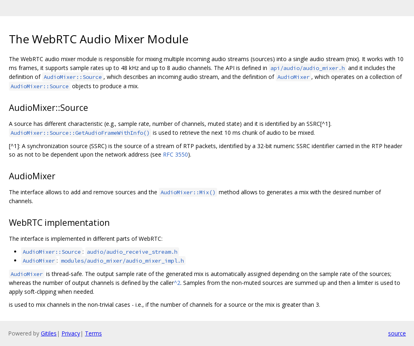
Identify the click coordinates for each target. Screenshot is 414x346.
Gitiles (49, 333)
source (397, 333)
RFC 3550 (175, 154)
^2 (177, 283)
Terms (93, 333)
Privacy (70, 333)
